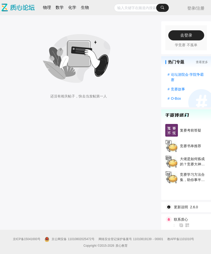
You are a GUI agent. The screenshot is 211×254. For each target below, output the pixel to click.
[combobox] (141, 8)
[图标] (181, 225)
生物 (85, 7)
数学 (60, 7)
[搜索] (162, 8)
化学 (72, 7)
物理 (47, 7)
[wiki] (188, 207)
